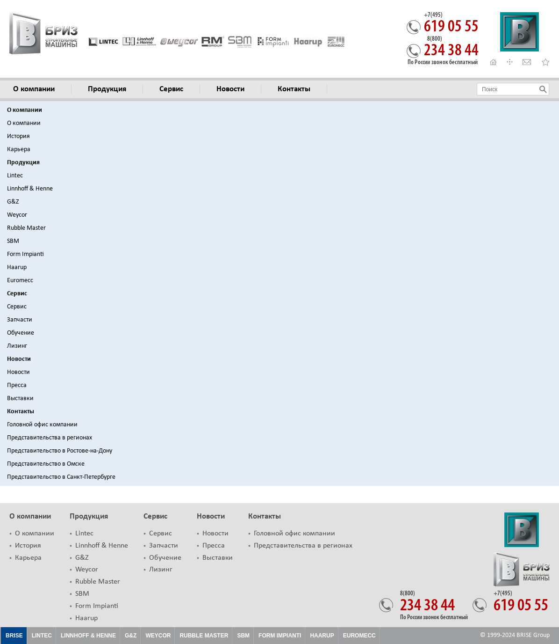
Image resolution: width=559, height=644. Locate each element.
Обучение (20, 333)
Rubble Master (26, 228)
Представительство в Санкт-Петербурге (61, 477)
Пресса (17, 385)
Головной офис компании (42, 425)
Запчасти (19, 320)
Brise (14, 635)
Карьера (18, 149)
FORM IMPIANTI (279, 635)
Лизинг (17, 346)
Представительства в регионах (49, 438)
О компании (24, 110)
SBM (13, 241)
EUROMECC (359, 635)
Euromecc (20, 281)
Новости (19, 359)
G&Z (13, 202)
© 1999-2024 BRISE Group (515, 635)
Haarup (17, 267)
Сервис (17, 294)
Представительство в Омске (46, 464)
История (18, 136)
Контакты (20, 412)
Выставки (20, 398)
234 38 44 (451, 47)
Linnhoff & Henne (30, 189)
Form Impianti (25, 254)
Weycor (17, 215)
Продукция (23, 163)
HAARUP (322, 635)
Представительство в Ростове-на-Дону (59, 451)
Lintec (15, 176)
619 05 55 (451, 24)
